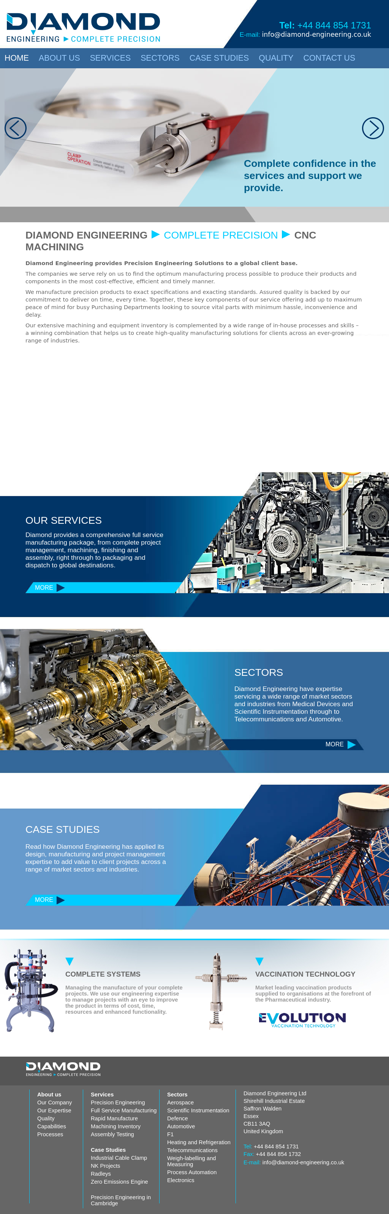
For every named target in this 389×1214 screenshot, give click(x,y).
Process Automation (192, 1172)
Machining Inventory (116, 1126)
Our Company (54, 1102)
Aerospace (180, 1102)
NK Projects (105, 1166)
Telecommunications (192, 1150)
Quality (46, 1118)
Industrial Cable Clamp (119, 1158)
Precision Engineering (118, 1102)
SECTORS (160, 58)
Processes (50, 1134)
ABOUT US (59, 58)
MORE (44, 587)
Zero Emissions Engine (119, 1182)
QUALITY (276, 58)
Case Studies (108, 1150)
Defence (177, 1118)
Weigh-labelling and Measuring (191, 1161)
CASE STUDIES (219, 58)
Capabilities (51, 1126)
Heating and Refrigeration (199, 1142)
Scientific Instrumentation (198, 1110)
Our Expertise (54, 1110)
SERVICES (110, 58)
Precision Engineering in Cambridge (121, 1200)
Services (102, 1095)
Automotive (181, 1126)
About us (49, 1095)
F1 (170, 1134)
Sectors (177, 1095)
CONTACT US (330, 58)
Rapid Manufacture (114, 1118)
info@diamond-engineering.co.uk (316, 34)
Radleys (101, 1174)
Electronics (180, 1180)
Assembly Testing (112, 1134)
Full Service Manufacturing (124, 1110)
